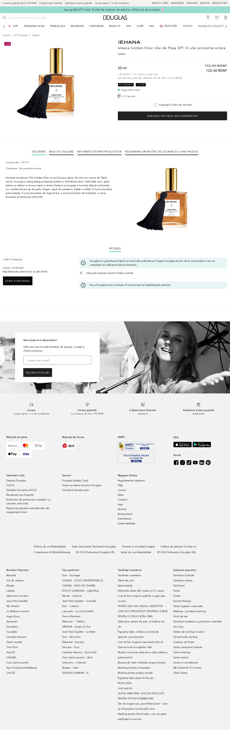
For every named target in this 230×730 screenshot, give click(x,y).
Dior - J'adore (70, 606)
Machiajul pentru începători (134, 667)
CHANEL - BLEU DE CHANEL (79, 585)
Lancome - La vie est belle (77, 611)
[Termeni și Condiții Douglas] (138, 546)
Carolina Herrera (16, 637)
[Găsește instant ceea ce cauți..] (35, 18)
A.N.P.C (10, 485)
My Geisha (12, 606)
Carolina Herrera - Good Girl (79, 652)
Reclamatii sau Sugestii (20, 494)
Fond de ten (180, 616)
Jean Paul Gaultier (17, 601)
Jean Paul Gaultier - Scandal (79, 601)
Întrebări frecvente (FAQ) (21, 490)
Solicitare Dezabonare (75, 490)
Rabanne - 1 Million (73, 621)
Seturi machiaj (181, 652)
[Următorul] (226, 26)
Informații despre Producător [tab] (99, 151)
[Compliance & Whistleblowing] (52, 552)
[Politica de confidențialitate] (50, 546)
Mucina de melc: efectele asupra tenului (142, 662)
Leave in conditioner (185, 662)
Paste (176, 590)
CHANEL (11, 657)
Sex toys (178, 626)
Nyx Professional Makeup (21, 667)
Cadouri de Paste (183, 642)
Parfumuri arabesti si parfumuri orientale (197, 621)
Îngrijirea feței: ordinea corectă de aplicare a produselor (138, 634)
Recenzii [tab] (115, 248)
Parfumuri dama (182, 580)
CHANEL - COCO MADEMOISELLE (82, 580)
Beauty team (125, 514)
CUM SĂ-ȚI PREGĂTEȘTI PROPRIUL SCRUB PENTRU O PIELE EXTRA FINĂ (143, 614)
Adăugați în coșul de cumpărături (172, 116)
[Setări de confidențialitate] (136, 552)
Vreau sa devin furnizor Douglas (81, 485)
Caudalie (11, 631)
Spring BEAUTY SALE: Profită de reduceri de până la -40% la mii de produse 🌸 (114, 9)
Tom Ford (12, 647)
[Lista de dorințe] (216, 17)
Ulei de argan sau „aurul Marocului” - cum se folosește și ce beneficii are (143, 706)
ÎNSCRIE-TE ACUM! (38, 372)
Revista (122, 509)
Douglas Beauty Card (75, 480)
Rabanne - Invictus (73, 642)
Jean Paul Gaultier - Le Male (79, 631)
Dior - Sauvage (71, 575)
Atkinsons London (17, 595)
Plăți (120, 485)
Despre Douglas (16, 480)
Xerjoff (10, 652)
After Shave (180, 672)
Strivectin (11, 621)
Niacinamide (125, 585)
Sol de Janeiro (15, 580)
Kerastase (12, 626)
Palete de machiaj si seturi (188, 631)
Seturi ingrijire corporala (188, 606)
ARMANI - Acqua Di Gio (76, 626)
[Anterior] (4, 26)
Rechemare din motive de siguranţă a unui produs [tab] (161, 151)
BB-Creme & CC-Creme (187, 667)
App (120, 504)
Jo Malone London (17, 611)
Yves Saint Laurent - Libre (77, 657)
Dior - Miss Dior (71, 637)
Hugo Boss (13, 616)
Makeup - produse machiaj (189, 611)
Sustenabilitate (126, 523)
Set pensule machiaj (185, 637)
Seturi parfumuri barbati (187, 647)
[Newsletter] (219, 3)
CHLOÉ (10, 672)
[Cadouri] (193, 3)
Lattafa (10, 590)
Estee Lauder (14, 642)
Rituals (10, 585)
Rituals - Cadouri (72, 595)
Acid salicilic (125, 688)
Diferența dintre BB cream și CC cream (141, 590)
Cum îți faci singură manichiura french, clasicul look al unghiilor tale (141, 645)
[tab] (39, 151)
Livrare (122, 490)
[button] (225, 17)
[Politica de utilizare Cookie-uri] (178, 546)
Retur (121, 494)
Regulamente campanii (131, 480)
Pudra (176, 595)
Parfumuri (179, 585)
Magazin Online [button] (127, 475)
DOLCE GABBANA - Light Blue (80, 590)
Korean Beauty (182, 601)
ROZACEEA (125, 683)
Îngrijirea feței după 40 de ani (136, 678)
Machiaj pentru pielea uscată (135, 672)
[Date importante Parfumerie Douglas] (94, 546)
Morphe (11, 575)
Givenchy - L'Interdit (74, 662)
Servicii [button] (66, 475)
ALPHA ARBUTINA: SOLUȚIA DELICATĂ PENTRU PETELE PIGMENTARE (141, 696)
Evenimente (125, 518)
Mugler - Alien (70, 667)
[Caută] (4, 18)
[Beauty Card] (161, 3)
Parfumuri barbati (183, 575)
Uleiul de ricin (126, 580)
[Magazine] (178, 3)
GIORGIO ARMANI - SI (75, 672)
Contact (122, 499)
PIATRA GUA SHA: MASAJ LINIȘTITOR (140, 606)
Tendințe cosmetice (129, 575)
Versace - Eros (71, 647)
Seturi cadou (181, 657)
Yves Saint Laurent (17, 662)
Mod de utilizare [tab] (61, 151)
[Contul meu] (208, 17)
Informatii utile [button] (15, 475)
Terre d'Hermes (71, 616)
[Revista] (206, 3)
